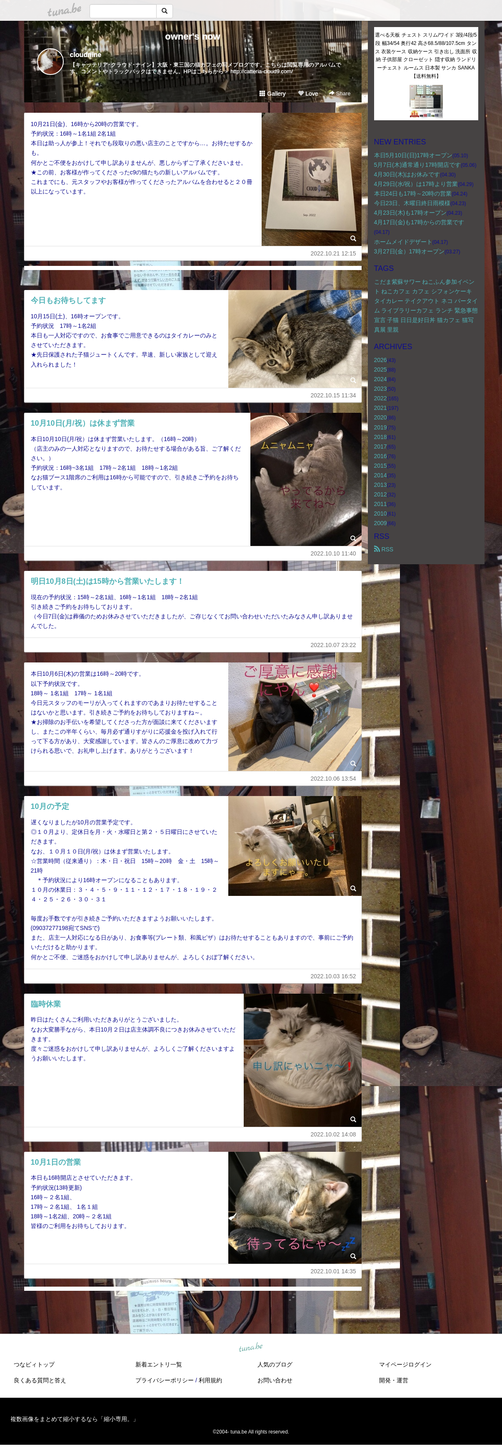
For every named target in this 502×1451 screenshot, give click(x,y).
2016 (380, 456)
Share (339, 93)
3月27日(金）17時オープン (409, 251)
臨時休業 (46, 1004)
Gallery (272, 93)
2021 (380, 407)
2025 (380, 369)
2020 (380, 417)
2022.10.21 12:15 (333, 253)
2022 (380, 398)
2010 (380, 513)
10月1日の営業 (56, 1162)
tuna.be (251, 1347)
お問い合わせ (274, 1380)
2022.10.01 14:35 (333, 1271)
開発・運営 (393, 1380)
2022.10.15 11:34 (333, 395)
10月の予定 (50, 806)
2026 (380, 360)
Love (308, 93)
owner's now (192, 36)
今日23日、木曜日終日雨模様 (412, 203)
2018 (380, 437)
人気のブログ (274, 1364)
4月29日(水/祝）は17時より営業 (416, 184)
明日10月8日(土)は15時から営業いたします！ (107, 581)
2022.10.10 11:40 (333, 553)
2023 (380, 388)
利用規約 (210, 1380)
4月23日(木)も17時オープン (410, 212)
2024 (380, 379)
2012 (380, 494)
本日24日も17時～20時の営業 (413, 193)
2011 (380, 504)
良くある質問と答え (40, 1380)
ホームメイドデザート (403, 241)
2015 (380, 465)
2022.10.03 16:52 (333, 976)
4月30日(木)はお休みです (407, 174)
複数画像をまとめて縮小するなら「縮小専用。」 (74, 1419)
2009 (380, 523)
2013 (380, 484)
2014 (380, 475)
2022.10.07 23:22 (333, 645)
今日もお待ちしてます (68, 300)
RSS (384, 549)
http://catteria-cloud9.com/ (261, 71)
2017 (380, 446)
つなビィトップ (34, 1364)
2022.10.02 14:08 (333, 1134)
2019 (380, 427)
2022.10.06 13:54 (333, 778)
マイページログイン (405, 1364)
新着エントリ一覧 (158, 1364)
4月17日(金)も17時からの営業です (419, 222)
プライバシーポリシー (164, 1380)
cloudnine (86, 54)
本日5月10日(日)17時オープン (413, 155)
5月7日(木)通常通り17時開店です (417, 164)
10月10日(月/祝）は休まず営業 (83, 423)
